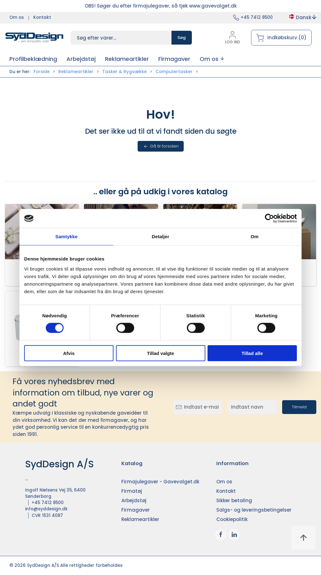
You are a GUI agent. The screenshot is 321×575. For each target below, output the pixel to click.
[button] (212, 59)
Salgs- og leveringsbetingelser (254, 510)
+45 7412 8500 (257, 17)
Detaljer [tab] (160, 236)
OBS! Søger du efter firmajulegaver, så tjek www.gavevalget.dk (161, 6)
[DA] (34, 37)
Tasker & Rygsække (124, 72)
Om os (16, 17)
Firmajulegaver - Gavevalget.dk (160, 481)
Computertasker (173, 72)
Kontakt (42, 17)
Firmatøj (131, 491)
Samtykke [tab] (66, 236)
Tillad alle (252, 353)
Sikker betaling (234, 500)
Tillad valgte (160, 353)
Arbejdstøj (133, 500)
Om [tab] (254, 236)
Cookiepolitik (232, 519)
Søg (181, 37)
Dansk (302, 17)
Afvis (69, 353)
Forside (42, 72)
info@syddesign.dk (46, 509)
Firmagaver (135, 510)
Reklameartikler (75, 72)
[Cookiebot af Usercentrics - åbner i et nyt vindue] (269, 218)
